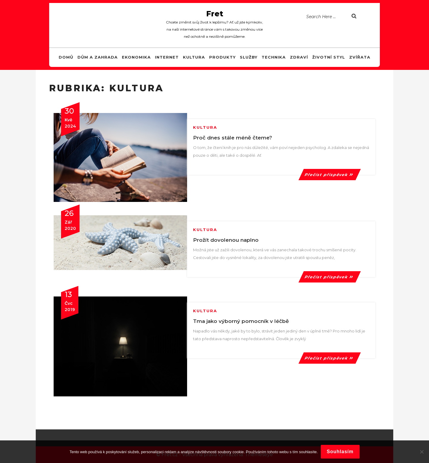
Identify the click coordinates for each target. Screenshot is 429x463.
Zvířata (359, 57)
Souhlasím (340, 451)
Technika (274, 57)
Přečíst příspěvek (329, 174)
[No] (422, 452)
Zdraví (299, 57)
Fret (214, 13)
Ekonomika (136, 57)
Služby (248, 57)
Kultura (194, 57)
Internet (167, 57)
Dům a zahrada (97, 57)
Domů (66, 57)
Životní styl (328, 57)
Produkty (222, 57)
